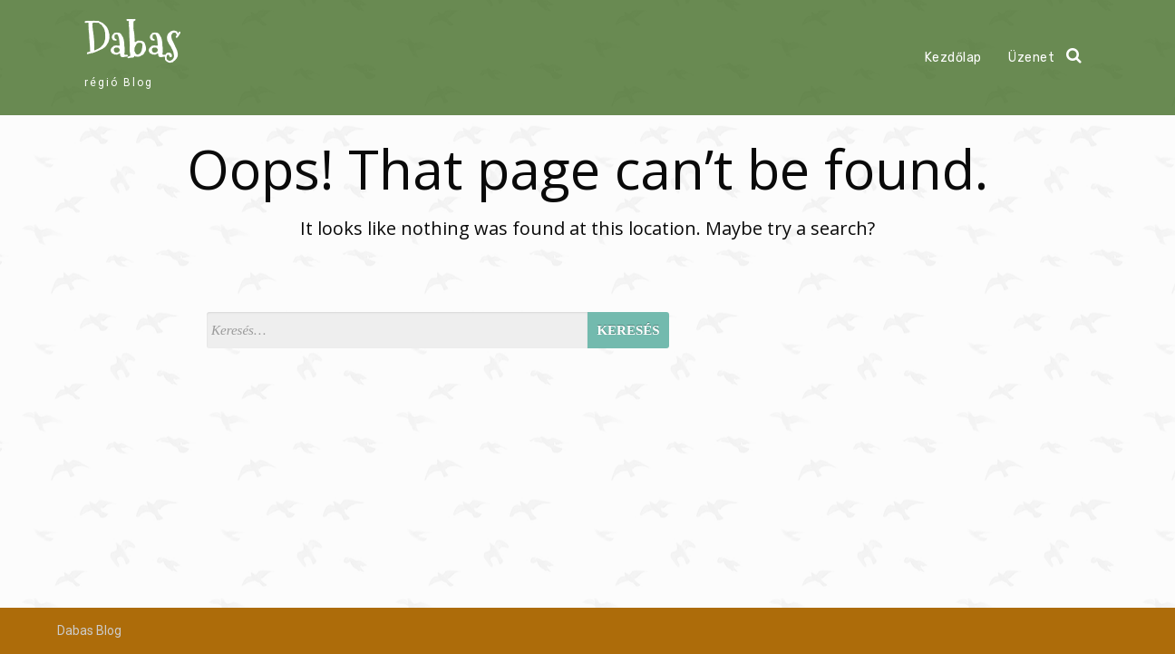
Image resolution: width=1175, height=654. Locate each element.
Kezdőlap (953, 57)
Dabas (132, 41)
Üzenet (1031, 57)
